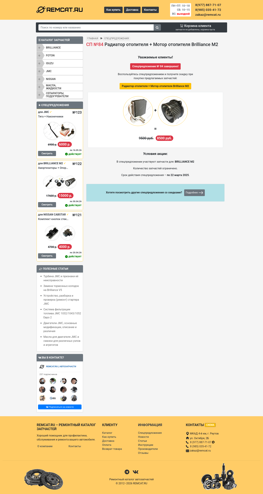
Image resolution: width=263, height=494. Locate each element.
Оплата (106, 444)
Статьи (142, 440)
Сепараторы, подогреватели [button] (57, 95)
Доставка (132, 9)
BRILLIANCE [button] (53, 47)
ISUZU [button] (50, 63)
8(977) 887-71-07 (208, 5)
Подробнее (194, 192)
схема (210, 425)
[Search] (96, 27)
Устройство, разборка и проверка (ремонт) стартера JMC (61, 299)
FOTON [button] (50, 55)
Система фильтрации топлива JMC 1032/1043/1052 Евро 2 (62, 313)
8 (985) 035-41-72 (200, 446)
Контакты (150, 9)
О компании (44, 446)
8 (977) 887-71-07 (202, 442)
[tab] (60, 48)
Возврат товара (112, 449)
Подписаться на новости (60, 407)
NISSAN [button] (51, 79)
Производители (148, 449)
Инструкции (145, 444)
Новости (143, 436)
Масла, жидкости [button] (53, 87)
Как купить (113, 9)
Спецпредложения (116, 38)
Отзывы (143, 453)
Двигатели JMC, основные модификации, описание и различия (60, 327)
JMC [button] (48, 71)
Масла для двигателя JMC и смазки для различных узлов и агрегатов (61, 340)
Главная (92, 38)
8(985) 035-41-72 (208, 10)
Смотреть (47, 153)
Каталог (107, 432)
